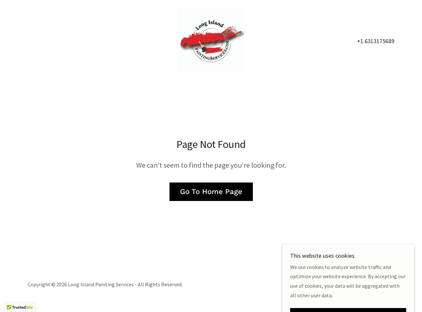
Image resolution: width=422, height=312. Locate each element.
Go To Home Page (211, 191)
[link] (211, 40)
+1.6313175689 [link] (375, 41)
